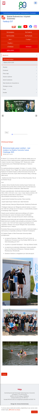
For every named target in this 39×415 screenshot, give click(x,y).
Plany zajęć (20, 73)
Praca (20, 89)
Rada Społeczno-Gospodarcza (11, 83)
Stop (6, 132)
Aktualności (20, 55)
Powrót (4, 374)
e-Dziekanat (10, 46)
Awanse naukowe (20, 76)
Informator (28, 46)
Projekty (10, 43)
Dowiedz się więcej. (15, 410)
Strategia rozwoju (7, 86)
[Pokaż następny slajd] (36, 115)
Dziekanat (20, 70)
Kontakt (20, 92)
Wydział (20, 67)
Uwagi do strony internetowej (19, 404)
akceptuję (34, 412)
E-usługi (28, 39)
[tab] (12, 134)
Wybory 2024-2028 (9, 62)
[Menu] (35, 3)
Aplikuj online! (10, 50)
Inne (10, 39)
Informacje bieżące (8, 59)
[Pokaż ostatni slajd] (3, 115)
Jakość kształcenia (20, 80)
